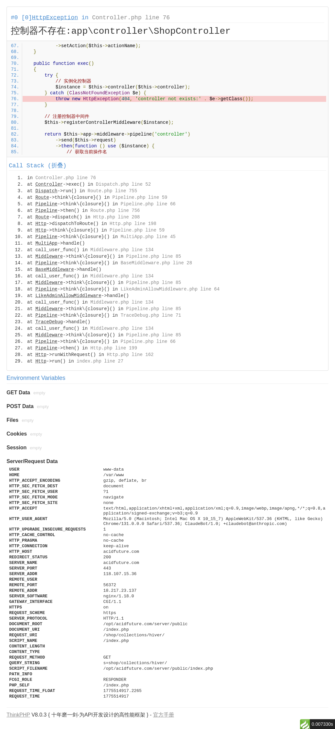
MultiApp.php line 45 (148, 236)
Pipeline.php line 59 (139, 197)
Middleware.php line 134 (121, 249)
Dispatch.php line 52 (123, 184)
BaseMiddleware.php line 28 (156, 263)
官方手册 (163, 715)
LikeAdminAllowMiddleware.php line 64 (170, 289)
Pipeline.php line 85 (153, 256)
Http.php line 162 (130, 354)
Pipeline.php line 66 (148, 204)
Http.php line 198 (133, 223)
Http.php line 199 (113, 348)
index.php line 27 (100, 361)
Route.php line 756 (115, 210)
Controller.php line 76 (131, 17)
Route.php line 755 (112, 191)
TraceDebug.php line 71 (151, 315)
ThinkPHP (18, 715)
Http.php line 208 (116, 217)
